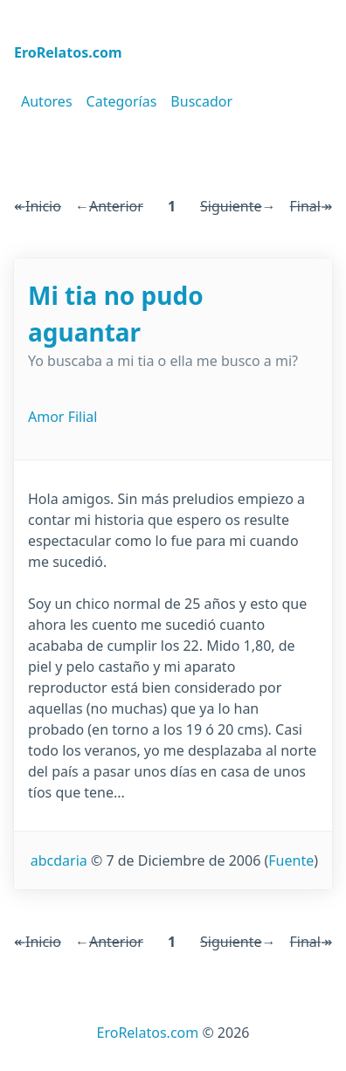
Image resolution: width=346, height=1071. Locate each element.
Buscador (201, 101)
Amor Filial (62, 416)
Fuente (291, 860)
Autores (47, 101)
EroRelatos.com (148, 1032)
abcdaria (59, 860)
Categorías (121, 101)
